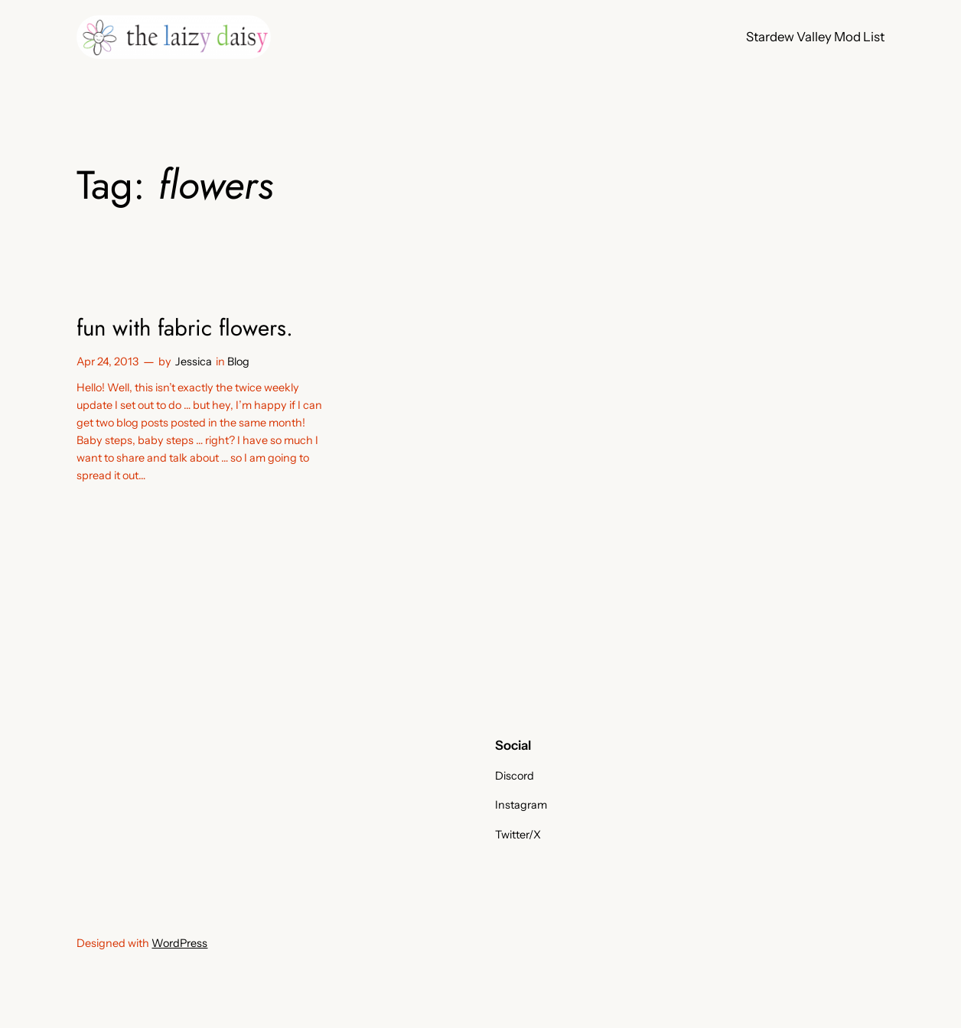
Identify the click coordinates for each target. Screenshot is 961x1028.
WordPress (179, 943)
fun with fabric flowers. (185, 328)
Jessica (193, 361)
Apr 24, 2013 (107, 361)
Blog (238, 361)
